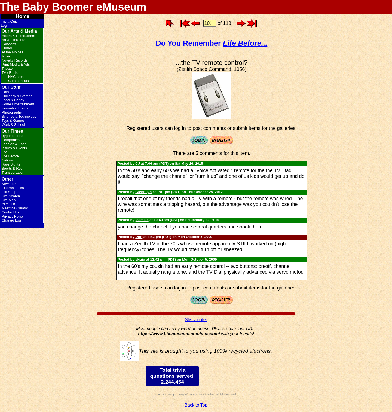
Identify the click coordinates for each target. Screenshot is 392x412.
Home (22, 16)
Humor (7, 48)
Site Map (9, 200)
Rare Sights (11, 164)
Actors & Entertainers (18, 36)
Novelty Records (14, 60)
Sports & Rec (12, 168)
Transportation (13, 172)
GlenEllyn (143, 192)
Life (4, 152)
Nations (8, 160)
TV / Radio (10, 73)
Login (5, 25)
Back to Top (196, 405)
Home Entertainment (18, 104)
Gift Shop (9, 192)
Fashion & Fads (14, 144)
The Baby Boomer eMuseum (73, 7)
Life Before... (12, 156)
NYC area (16, 77)
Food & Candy (13, 100)
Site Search (11, 196)
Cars (5, 92)
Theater (8, 68)
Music (6, 56)
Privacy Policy (13, 216)
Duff (138, 237)
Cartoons (9, 44)
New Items (10, 184)
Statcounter (196, 319)
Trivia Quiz (9, 21)
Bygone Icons (12, 136)
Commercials (18, 81)
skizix (140, 259)
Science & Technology (19, 116)
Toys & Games (13, 120)
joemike (141, 220)
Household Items (15, 108)
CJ (137, 163)
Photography (12, 112)
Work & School (13, 125)
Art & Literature (13, 40)
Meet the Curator (15, 208)
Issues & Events (14, 148)
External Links (13, 188)
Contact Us (10, 212)
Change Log (11, 220)
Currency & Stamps (17, 96)
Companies (11, 140)
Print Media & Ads (16, 64)
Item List (8, 204)
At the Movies (12, 52)
